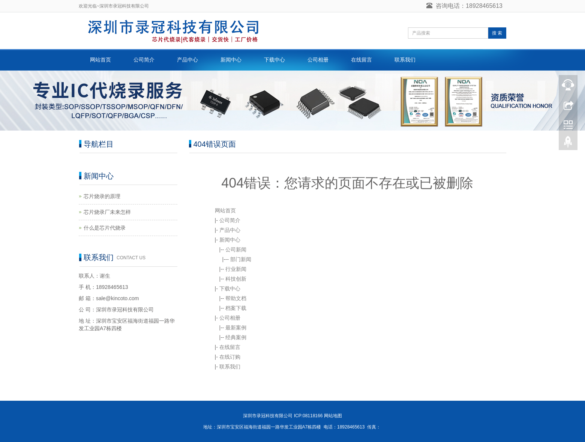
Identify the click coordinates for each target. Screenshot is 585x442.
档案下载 (235, 308)
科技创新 (235, 279)
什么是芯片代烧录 (105, 228)
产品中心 (187, 60)
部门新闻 (240, 259)
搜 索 (497, 33)
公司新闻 (235, 250)
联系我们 (405, 60)
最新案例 (235, 328)
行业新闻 (235, 269)
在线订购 (229, 357)
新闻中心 (231, 60)
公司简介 (144, 60)
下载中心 (274, 60)
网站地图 (333, 415)
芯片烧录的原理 (102, 196)
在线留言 (361, 60)
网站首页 (100, 60)
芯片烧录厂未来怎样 (107, 212)
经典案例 (235, 337)
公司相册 (318, 60)
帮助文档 (235, 298)
